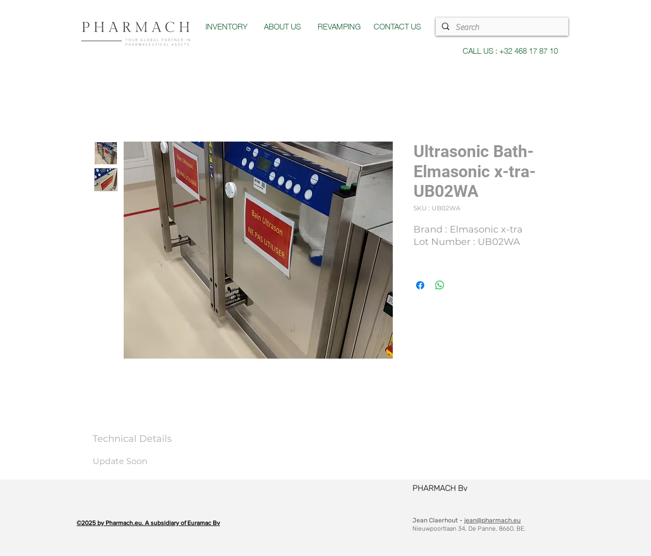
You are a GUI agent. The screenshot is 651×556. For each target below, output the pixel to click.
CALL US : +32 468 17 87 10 (510, 50)
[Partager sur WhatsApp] (440, 285)
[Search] (500, 27)
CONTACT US (397, 26)
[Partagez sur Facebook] (420, 285)
